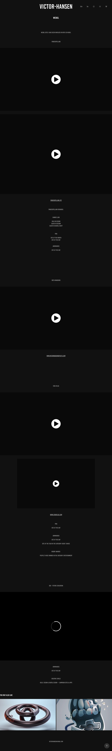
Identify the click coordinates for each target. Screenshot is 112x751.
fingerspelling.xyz (56, 200)
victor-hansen (56, 6)
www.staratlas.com (56, 515)
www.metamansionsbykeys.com (56, 356)
